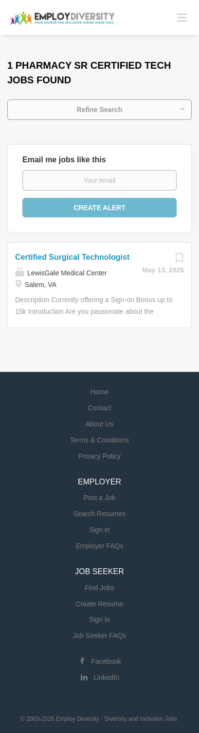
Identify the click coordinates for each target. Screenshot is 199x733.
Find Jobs (99, 588)
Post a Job (99, 498)
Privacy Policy (99, 456)
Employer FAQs (99, 546)
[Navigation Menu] (182, 17)
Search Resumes (99, 514)
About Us (100, 424)
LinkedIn (106, 677)
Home (99, 392)
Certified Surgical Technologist (72, 257)
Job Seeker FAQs (100, 635)
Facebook (106, 661)
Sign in (99, 530)
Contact (99, 408)
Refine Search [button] (99, 110)
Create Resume (99, 604)
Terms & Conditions (99, 440)
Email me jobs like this (64, 159)
